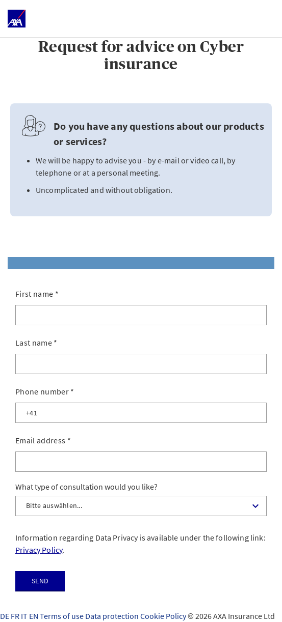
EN (34, 616)
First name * (37, 294)
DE (5, 616)
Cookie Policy (164, 616)
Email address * (43, 440)
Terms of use (62, 616)
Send (40, 580)
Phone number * (44, 391)
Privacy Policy (38, 550)
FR (16, 616)
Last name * (36, 342)
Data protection (112, 616)
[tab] (141, 263)
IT (25, 616)
